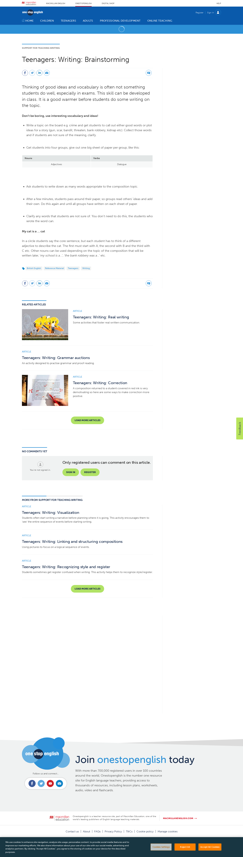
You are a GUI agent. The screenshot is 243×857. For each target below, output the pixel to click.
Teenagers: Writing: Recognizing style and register (66, 567)
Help (219, 3)
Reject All (185, 852)
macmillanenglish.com (178, 818)
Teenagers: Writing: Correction (100, 383)
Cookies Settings (161, 852)
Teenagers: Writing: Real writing (101, 317)
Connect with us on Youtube (50, 783)
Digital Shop (108, 3)
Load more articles (87, 420)
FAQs (97, 831)
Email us (59, 783)
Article (77, 311)
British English (34, 268)
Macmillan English (55, 3)
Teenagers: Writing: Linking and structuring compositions (72, 541)
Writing (86, 268)
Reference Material (54, 268)
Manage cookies (168, 831)
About (86, 831)
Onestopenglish (83, 3)
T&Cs (129, 831)
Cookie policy (145, 831)
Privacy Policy (113, 831)
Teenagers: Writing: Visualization (50, 512)
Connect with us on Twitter (41, 783)
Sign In (210, 12)
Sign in (70, 472)
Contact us (72, 831)
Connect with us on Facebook (32, 783)
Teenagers (73, 268)
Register (199, 12)
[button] (239, 428)
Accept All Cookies (210, 852)
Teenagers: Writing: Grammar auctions (56, 357)
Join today (135, 759)
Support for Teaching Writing (41, 48)
